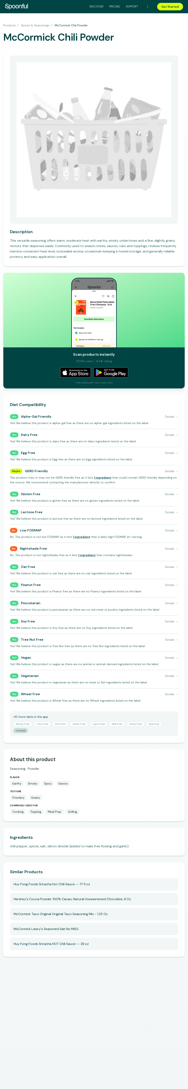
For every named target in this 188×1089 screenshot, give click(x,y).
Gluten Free (30, 494)
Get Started (170, 6)
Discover (96, 6)
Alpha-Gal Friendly (36, 416)
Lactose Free (31, 512)
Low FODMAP (30, 530)
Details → (171, 416)
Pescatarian (30, 603)
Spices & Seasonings (35, 25)
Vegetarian (30, 676)
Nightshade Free (33, 548)
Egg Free (28, 453)
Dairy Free (29, 435)
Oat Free (28, 567)
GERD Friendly (36, 471)
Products (9, 25)
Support (132, 6)
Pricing (114, 6)
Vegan (26, 657)
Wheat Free (30, 694)
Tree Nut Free (32, 639)
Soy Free (28, 621)
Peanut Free (31, 585)
